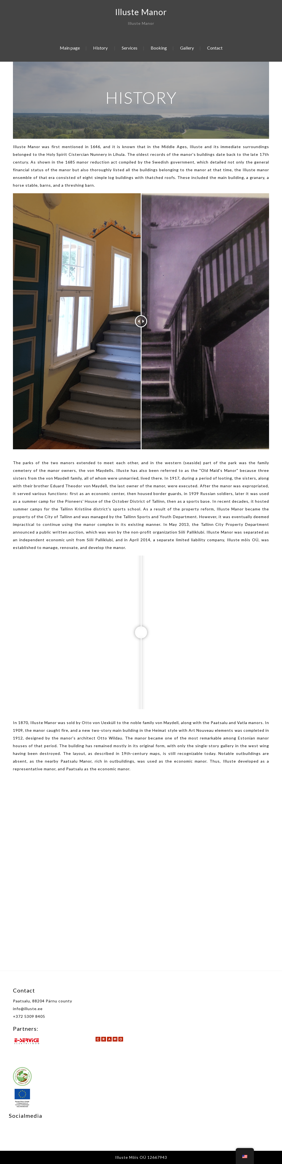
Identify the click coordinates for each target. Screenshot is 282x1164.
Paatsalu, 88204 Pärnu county (42, 1001)
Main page (70, 47)
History (100, 47)
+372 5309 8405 (29, 1016)
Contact (215, 47)
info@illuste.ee (28, 1008)
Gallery (187, 47)
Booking (159, 47)
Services (129, 47)
